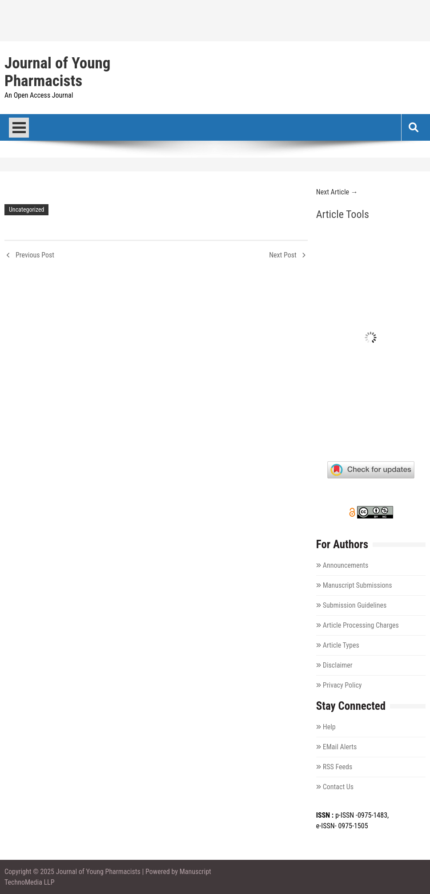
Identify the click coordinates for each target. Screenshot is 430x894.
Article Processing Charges (361, 625)
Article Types (341, 645)
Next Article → (337, 192)
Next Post (283, 255)
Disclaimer (338, 665)
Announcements (345, 565)
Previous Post (35, 255)
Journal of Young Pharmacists (57, 72)
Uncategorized (26, 209)
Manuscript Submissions (357, 585)
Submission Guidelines (355, 605)
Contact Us (338, 787)
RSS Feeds (338, 767)
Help (329, 727)
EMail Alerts (340, 747)
